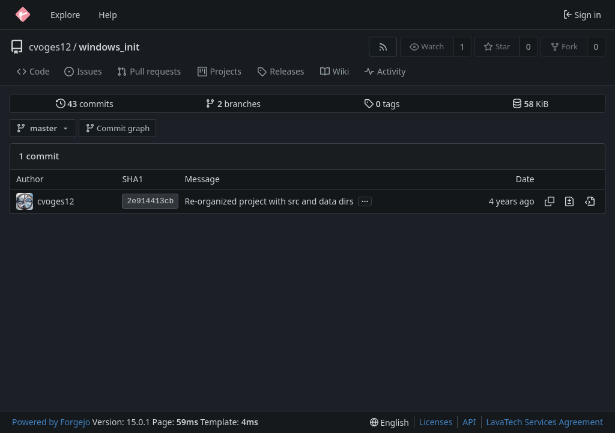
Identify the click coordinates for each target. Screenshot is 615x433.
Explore (65, 14)
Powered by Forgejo (51, 422)
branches (233, 103)
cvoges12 (50, 47)
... (365, 200)
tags (381, 103)
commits (85, 103)
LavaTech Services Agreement (544, 422)
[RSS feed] (383, 47)
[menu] (389, 422)
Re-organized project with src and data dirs (268, 201)
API (469, 422)
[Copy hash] (550, 201)
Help (107, 14)
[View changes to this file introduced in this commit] (569, 201)
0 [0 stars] (528, 46)
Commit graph (117, 128)
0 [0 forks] (595, 46)
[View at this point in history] (590, 201)
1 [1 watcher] (462, 46)
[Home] (23, 14)
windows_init (109, 47)
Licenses (436, 422)
